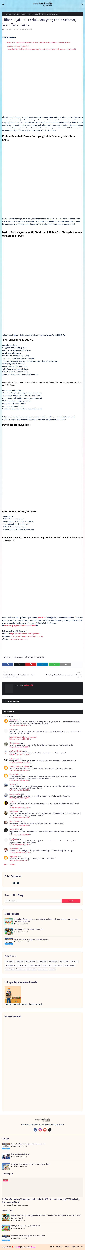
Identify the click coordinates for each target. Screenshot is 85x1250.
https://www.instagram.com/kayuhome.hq (27, 636)
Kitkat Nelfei (13, 812)
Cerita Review (30, 961)
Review (67, 1247)
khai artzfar (13, 720)
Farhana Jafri (13, 775)
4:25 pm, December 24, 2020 (19, 825)
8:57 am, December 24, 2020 (19, 790)
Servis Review (31, 969)
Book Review (19, 961)
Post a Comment (9, 864)
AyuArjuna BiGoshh (16, 751)
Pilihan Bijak (29, 657)
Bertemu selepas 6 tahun (20, 1154)
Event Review (53, 961)
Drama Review (42, 961)
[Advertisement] (42, 1064)
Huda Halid (8, 29)
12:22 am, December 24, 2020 (19, 763)
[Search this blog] (33, 901)
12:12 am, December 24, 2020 (19, 755)
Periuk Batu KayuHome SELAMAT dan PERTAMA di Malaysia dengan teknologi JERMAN (38, 43)
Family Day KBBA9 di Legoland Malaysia (28, 929)
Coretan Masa (14, 829)
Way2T (18, 1247)
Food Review (64, 961)
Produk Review (69, 965)
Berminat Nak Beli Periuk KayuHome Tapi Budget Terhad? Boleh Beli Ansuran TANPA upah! (42, 49)
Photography (58, 965)
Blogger (33, 1247)
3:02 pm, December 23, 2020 (19, 726)
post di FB (41, 618)
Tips (82, 1247)
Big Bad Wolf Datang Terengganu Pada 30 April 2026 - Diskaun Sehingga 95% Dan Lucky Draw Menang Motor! (46, 920)
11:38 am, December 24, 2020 (19, 798)
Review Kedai (20, 969)
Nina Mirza (13, 839)
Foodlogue (74, 961)
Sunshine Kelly (14, 794)
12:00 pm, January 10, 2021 (18, 860)
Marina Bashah (14, 821)
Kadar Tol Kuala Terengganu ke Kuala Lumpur (31, 939)
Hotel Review (23, 965)
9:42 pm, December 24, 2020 (19, 835)
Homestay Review (11, 965)
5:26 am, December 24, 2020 (19, 770)
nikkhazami (13, 802)
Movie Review (47, 965)
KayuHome (12, 14)
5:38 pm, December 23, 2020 (19, 739)
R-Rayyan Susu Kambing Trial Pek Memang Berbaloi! (30, 1164)
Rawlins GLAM (14, 849)
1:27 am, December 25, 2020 (19, 845)
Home (5, 14)
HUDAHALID (7, 1205)
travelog (52, 969)
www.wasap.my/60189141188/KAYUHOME (20, 626)
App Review (9, 961)
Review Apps (9, 969)
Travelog (59, 1247)
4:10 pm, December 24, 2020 (19, 817)
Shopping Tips (40, 657)
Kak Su (11, 730)
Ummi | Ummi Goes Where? (19, 767)
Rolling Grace (14, 759)
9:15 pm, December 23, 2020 (19, 747)
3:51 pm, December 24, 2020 (19, 808)
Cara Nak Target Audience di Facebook (22, 737)
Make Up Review (35, 965)
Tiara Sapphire (14, 743)
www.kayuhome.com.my (18, 639)
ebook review (43, 969)
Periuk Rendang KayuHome (18, 46)
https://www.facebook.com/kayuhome (25, 634)
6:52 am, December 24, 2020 (19, 780)
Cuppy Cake (13, 857)
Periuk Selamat (17, 657)
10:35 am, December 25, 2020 (19, 853)
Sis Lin (11, 784)
